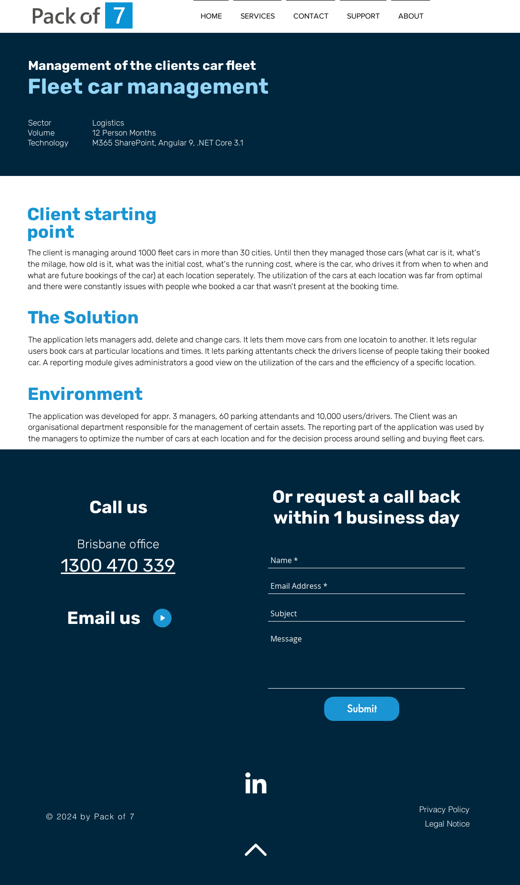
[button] (257, 12)
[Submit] (361, 709)
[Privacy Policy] (423, 809)
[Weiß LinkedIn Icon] (256, 783)
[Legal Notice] (423, 823)
